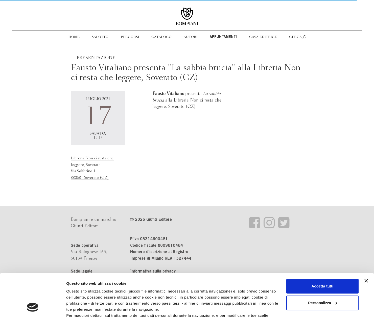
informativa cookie (181, 281)
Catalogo (161, 37)
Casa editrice (263, 37)
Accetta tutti (323, 246)
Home (74, 37)
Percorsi (130, 37)
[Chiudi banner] (366, 240)
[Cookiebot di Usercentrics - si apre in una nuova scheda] (33, 307)
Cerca (295, 37)
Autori (191, 37)
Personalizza (322, 263)
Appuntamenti (223, 37)
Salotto (100, 37)
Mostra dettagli (79, 307)
